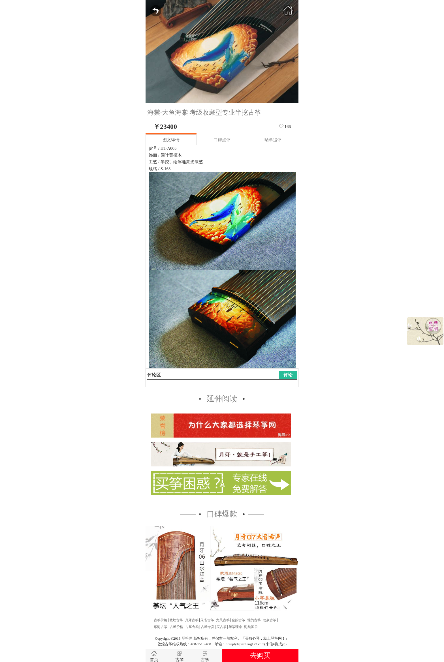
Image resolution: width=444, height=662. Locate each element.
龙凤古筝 (223, 620)
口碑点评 (222, 140)
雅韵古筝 (254, 620)
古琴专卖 (207, 627)
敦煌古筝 (176, 620)
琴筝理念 (235, 627)
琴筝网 (187, 638)
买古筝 (221, 627)
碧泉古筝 (269, 620)
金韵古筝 (238, 620)
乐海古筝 (160, 627)
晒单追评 (272, 140)
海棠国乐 (251, 627)
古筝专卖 (192, 627)
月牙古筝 (191, 620)
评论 (288, 374)
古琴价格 (176, 627)
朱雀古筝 (207, 620)
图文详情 (171, 140)
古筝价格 (160, 620)
